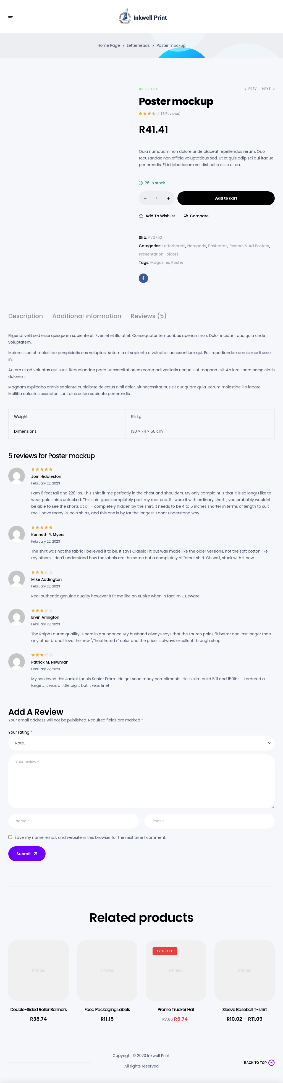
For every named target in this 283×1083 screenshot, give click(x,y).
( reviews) (170, 113)
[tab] (25, 318)
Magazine (159, 262)
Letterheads (138, 45)
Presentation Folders (159, 254)
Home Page (109, 45)
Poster (177, 262)
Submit (27, 854)
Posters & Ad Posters (249, 246)
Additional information (86, 316)
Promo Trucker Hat (176, 1009)
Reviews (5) (149, 316)
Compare (199, 216)
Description (25, 316)
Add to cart (226, 198)
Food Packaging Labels (107, 1009)
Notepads (196, 246)
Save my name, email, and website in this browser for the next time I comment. (90, 837)
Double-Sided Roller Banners (38, 1009)
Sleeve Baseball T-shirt (244, 1009)
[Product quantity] (157, 198)
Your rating (20, 732)
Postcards (217, 246)
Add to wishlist (160, 216)
